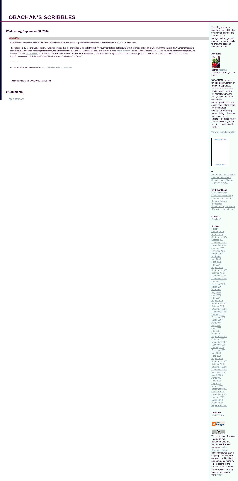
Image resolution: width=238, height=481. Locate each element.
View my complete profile (223, 132)
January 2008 (217, 347)
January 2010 (217, 397)
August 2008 (217, 358)
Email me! (216, 219)
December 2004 (219, 245)
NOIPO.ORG (217, 415)
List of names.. (32, 54)
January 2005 (217, 248)
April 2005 (216, 256)
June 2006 (216, 295)
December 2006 (219, 311)
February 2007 (218, 317)
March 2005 (217, 253)
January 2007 (217, 314)
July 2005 (216, 265)
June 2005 (216, 262)
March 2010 (217, 400)
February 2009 (218, 372)
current (214, 229)
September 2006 (219, 303)
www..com (220, 139)
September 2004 (219, 237)
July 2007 (216, 331)
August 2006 (217, 300)
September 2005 (219, 270)
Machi (220, 475)
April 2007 (216, 323)
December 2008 (219, 369)
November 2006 (219, 309)
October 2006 (217, 306)
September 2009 (219, 389)
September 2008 (219, 361)
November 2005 (219, 275)
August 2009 (217, 386)
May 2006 (216, 292)
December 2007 (219, 345)
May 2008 (216, 353)
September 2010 (219, 405)
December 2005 (219, 278)
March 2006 (217, 287)
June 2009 (216, 380)
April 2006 (216, 289)
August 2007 (217, 333)
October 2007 (217, 339)
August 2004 (217, 234)
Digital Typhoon (123, 51)
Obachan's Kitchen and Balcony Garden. (56, 67)
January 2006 (217, 281)
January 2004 (217, 231)
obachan (223, 70)
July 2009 (216, 383)
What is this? (220, 165)
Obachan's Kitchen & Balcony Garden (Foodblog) (221, 201)
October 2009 (217, 391)
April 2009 (216, 378)
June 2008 (216, 356)
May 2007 (216, 325)
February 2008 (218, 350)
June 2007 (216, 328)
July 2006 (216, 298)
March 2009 (217, 375)
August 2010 (217, 402)
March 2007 (217, 320)
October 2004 (217, 240)
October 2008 (217, 364)
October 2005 (217, 273)
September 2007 (219, 336)
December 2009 (219, 394)
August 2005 (217, 267)
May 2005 (216, 259)
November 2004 (219, 242)
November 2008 (219, 367)
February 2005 (218, 251)
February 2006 (218, 284)
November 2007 (219, 342)
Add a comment (16, 99)
